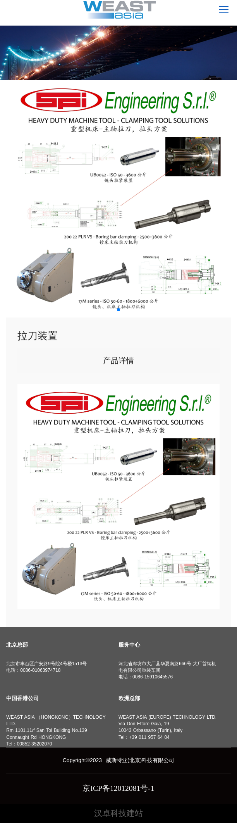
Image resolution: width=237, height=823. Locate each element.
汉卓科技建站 (118, 813)
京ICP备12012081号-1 (118, 788)
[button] (118, 309)
